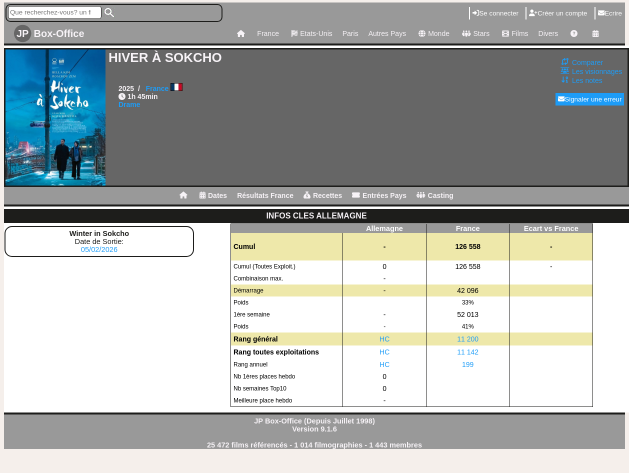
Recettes (323, 196)
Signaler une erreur (590, 99)
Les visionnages (597, 72)
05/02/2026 (99, 250)
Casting (435, 196)
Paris (350, 34)
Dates (213, 196)
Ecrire (610, 13)
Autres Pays (387, 34)
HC (385, 339)
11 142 (467, 352)
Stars (475, 34)
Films (514, 34)
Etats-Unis (310, 34)
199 (468, 364)
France (268, 34)
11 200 (467, 339)
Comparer (587, 62)
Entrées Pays (379, 196)
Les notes (587, 80)
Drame (129, 104)
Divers (548, 34)
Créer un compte (558, 13)
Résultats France (265, 196)
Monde (433, 34)
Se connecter (495, 13)
